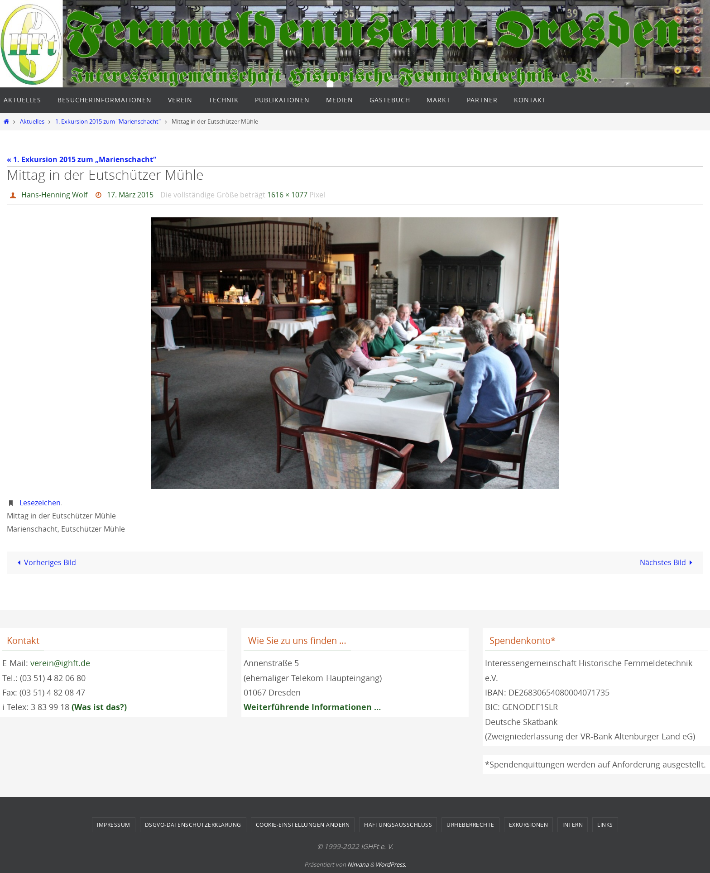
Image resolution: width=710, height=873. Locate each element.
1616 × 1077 (287, 195)
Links (605, 824)
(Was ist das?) (99, 707)
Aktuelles (32, 121)
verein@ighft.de (60, 662)
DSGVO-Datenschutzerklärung (193, 824)
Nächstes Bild (668, 562)
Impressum (113, 824)
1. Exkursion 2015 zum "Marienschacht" (108, 121)
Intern (572, 824)
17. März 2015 (130, 195)
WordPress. (390, 864)
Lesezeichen (40, 503)
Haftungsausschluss (398, 824)
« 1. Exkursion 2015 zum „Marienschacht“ (81, 159)
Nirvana (358, 864)
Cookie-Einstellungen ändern (303, 824)
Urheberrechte (470, 824)
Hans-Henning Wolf (54, 195)
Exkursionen (528, 824)
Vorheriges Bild (45, 562)
